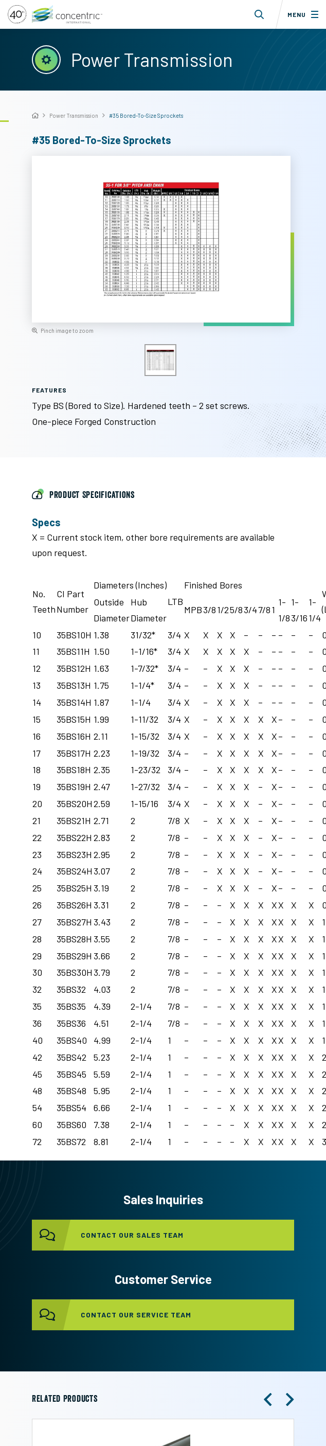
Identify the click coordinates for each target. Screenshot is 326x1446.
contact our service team (111, 1314)
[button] (268, 1399)
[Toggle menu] (301, 14)
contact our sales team (108, 1235)
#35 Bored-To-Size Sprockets (146, 115)
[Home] (35, 116)
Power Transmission (73, 115)
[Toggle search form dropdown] (259, 14)
